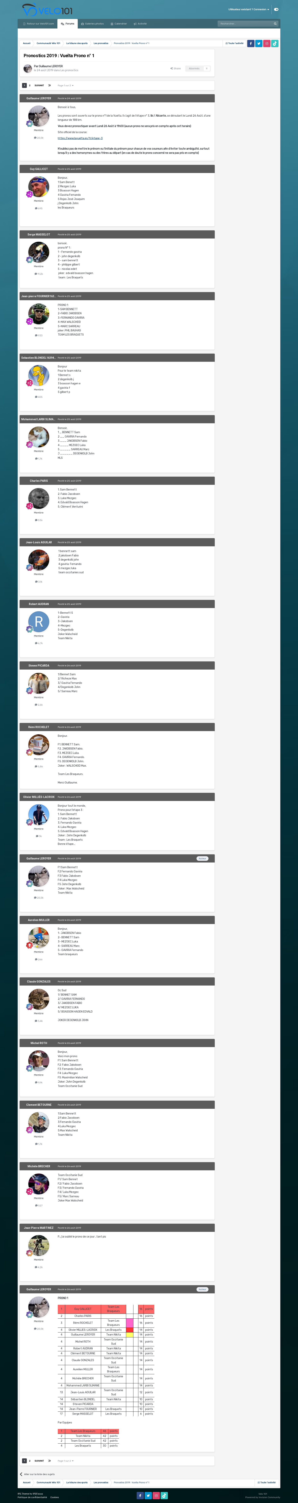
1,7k (38, 458)
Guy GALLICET (39, 169)
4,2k (39, 1267)
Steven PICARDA (39, 665)
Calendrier (120, 23)
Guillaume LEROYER (51, 66)
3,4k (39, 1021)
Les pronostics (69, 70)
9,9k (39, 1082)
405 (39, 397)
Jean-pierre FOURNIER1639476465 (43, 296)
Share (175, 68)
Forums (69, 23)
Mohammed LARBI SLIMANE (39, 419)
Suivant (39, 85)
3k (39, 836)
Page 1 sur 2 (66, 85)
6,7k (39, 643)
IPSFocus (38, 1493)
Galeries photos (94, 23)
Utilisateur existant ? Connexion (248, 9)
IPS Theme (23, 1493)
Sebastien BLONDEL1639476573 (41, 357)
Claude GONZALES (39, 981)
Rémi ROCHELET (38, 727)
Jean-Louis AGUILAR (39, 542)
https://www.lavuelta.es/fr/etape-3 (80, 138)
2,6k (39, 704)
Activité (142, 23)
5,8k (39, 766)
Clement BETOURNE (39, 1104)
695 (39, 208)
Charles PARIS (39, 480)
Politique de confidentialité (32, 1497)
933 (39, 335)
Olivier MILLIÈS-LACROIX (39, 796)
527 (39, 1205)
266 (39, 959)
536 (39, 520)
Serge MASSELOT (39, 234)
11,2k (39, 273)
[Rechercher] (237, 24)
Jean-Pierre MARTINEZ (39, 1227)
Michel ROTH (39, 1043)
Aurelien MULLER (39, 920)
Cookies (54, 1497)
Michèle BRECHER (39, 1166)
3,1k (38, 581)
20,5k (39, 137)
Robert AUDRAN (39, 604)
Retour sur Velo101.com (40, 23)
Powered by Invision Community (262, 1497)
